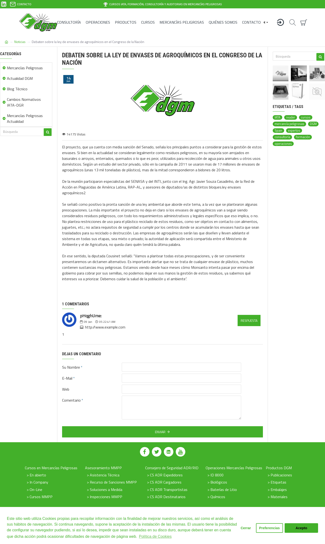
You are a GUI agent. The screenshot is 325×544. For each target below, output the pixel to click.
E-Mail (67, 378)
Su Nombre (71, 367)
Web (65, 389)
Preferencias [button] (269, 528)
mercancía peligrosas (289, 124)
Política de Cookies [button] (155, 536)
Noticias (20, 41)
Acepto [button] (301, 528)
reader (290, 117)
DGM (313, 124)
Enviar (160, 431)
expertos (294, 130)
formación (303, 137)
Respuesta (249, 320)
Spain (278, 130)
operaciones (283, 143)
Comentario (71, 400)
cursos (305, 117)
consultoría (282, 137)
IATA (277, 117)
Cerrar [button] (246, 528)
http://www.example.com (105, 327)
